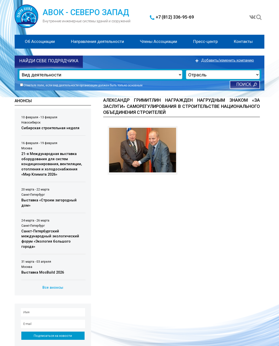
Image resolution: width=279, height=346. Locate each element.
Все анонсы (52, 287)
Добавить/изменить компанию (227, 60)
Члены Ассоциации (158, 41)
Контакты (243, 41)
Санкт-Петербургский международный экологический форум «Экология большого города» (50, 239)
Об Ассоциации (40, 41)
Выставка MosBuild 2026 (42, 272)
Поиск (243, 84)
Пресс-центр (205, 41)
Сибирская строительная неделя (50, 128)
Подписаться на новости (53, 336)
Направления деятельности (97, 41)
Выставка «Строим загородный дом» (49, 203)
